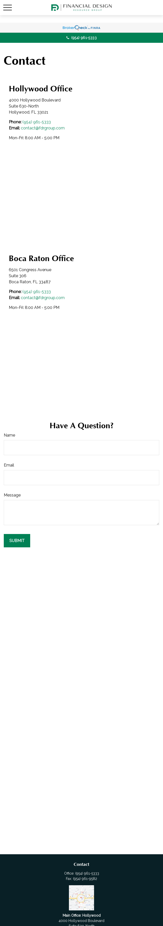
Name (9, 435)
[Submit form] (17, 540)
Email (9, 465)
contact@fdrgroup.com (43, 128)
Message (12, 495)
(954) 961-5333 (81, 38)
